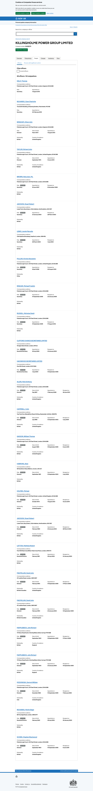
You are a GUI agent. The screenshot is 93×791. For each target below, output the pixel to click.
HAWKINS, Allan (22, 464)
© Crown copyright (73, 787)
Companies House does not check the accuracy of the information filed (31, 25)
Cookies (22, 784)
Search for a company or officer (24, 29)
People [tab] (36, 58)
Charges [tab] (43, 58)
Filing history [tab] (28, 58)
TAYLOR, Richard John (24, 149)
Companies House (23, 786)
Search (75, 34)
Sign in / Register (74, 27)
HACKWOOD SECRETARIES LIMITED (29, 361)
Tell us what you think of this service (23, 770)
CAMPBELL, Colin (23, 409)
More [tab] (58, 58)
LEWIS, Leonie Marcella (25, 231)
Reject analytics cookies (38, 13)
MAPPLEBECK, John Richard (26, 628)
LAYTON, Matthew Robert (26, 546)
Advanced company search (23, 39)
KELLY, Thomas (22, 81)
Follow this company (21, 50)
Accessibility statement (36, 784)
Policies (17, 784)
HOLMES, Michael (23, 491)
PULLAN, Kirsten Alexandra (26, 259)
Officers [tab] (19, 63)
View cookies (50, 13)
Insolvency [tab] (51, 58)
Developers (44, 784)
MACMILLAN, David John (25, 573)
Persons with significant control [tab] (32, 63)
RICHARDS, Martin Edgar (25, 710)
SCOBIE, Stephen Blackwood (27, 737)
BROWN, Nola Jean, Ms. (25, 177)
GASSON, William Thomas (26, 436)
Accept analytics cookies (23, 13)
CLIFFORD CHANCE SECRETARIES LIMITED (32, 341)
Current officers (22, 71)
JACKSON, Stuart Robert (25, 204)
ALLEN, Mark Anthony (24, 382)
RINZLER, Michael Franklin (26, 286)
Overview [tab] (19, 58)
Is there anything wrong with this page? (69, 770)
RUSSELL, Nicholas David (25, 313)
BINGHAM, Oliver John (24, 122)
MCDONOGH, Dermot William (27, 682)
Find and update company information (26, 22)
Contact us (27, 784)
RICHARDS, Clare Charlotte (26, 101)
